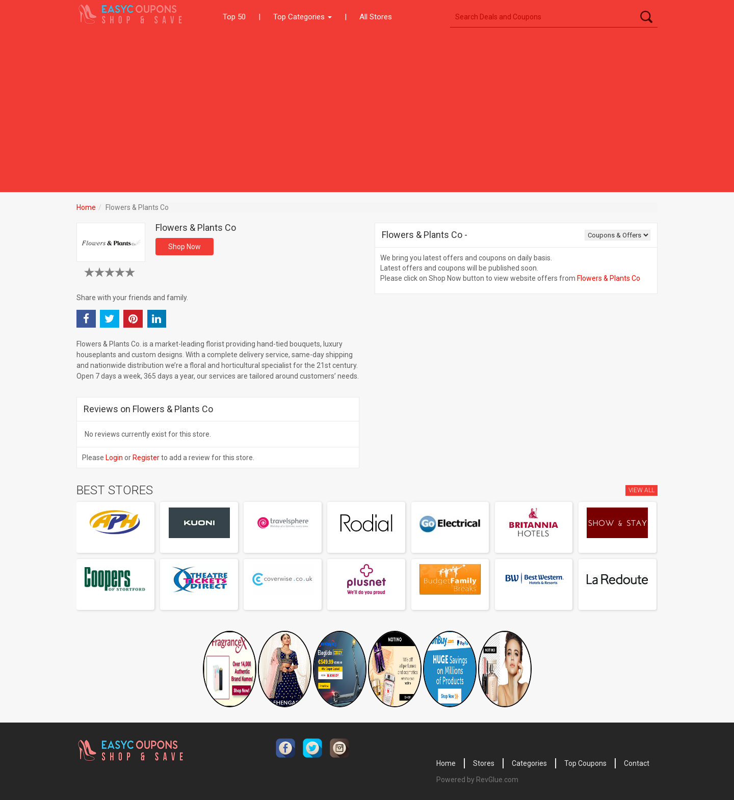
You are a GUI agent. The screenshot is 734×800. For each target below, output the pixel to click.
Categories (529, 763)
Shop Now (184, 247)
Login (114, 458)
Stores (483, 763)
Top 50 (234, 16)
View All (641, 490)
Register (146, 458)
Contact (636, 763)
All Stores (375, 16)
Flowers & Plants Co (608, 278)
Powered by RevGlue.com (477, 780)
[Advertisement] (367, 110)
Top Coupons (585, 763)
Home (86, 207)
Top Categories (302, 16)
